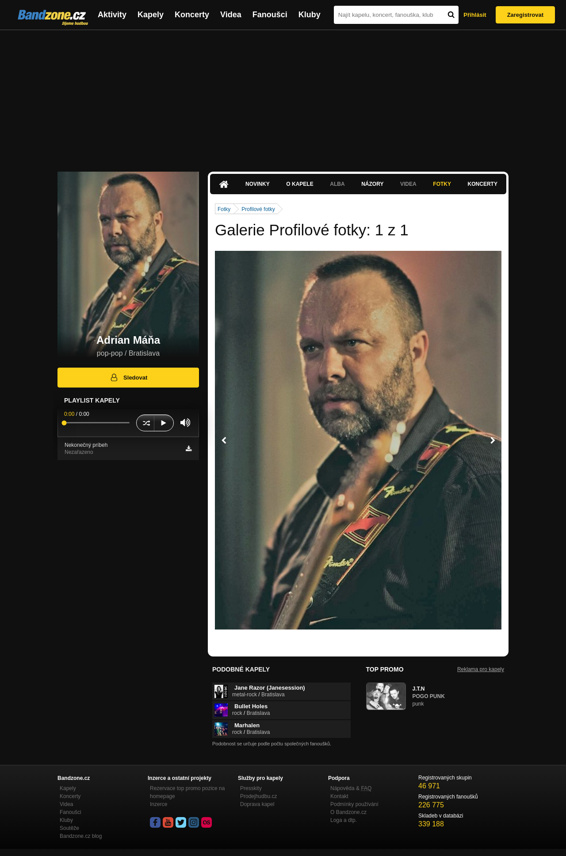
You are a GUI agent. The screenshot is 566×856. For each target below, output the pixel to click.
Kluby (309, 14)
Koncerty (192, 14)
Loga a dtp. (343, 820)
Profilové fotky (258, 209)
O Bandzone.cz (348, 812)
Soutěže (69, 828)
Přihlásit (474, 15)
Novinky (257, 184)
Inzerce (158, 804)
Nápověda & (350, 788)
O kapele (299, 184)
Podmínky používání (354, 804)
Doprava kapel (257, 804)
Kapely (151, 14)
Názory (372, 184)
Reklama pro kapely (480, 669)
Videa (230, 14)
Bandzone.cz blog (81, 836)
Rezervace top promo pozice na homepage (187, 792)
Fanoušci (269, 14)
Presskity (251, 788)
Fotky (442, 184)
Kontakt (339, 796)
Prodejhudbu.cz (258, 796)
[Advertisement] (283, 96)
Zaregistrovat (525, 15)
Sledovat (128, 377)
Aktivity (112, 14)
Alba (337, 184)
